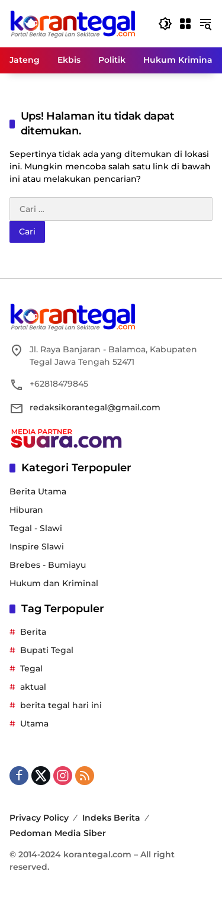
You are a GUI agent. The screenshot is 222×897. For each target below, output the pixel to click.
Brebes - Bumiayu (47, 565)
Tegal (31, 668)
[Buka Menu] (185, 24)
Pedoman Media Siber (57, 833)
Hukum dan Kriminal (53, 583)
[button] (165, 24)
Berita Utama (37, 491)
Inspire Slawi (36, 546)
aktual (33, 686)
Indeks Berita (111, 817)
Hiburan (26, 509)
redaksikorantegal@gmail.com (95, 407)
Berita (33, 631)
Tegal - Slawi (35, 528)
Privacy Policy (39, 817)
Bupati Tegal (46, 650)
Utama (34, 723)
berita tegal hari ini (61, 705)
